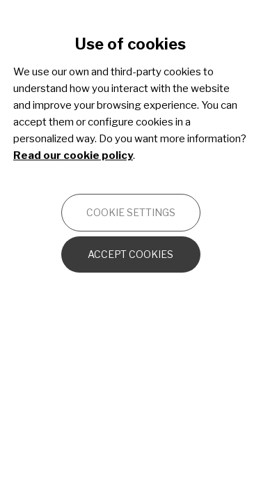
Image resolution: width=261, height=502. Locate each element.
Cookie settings (130, 212)
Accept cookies (130, 254)
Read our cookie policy (73, 155)
